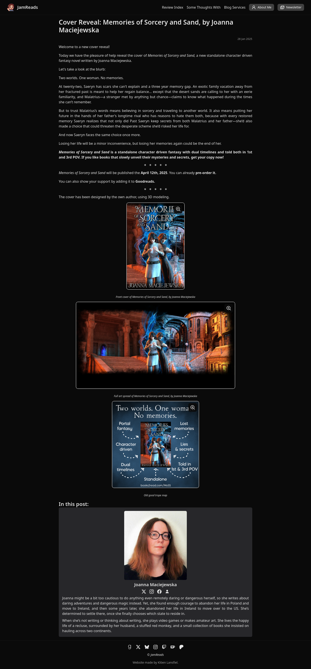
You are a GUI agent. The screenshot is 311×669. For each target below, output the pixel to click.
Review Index (172, 7)
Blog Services (235, 7)
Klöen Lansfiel (168, 662)
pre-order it (205, 172)
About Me (261, 7)
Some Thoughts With (204, 7)
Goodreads (144, 181)
